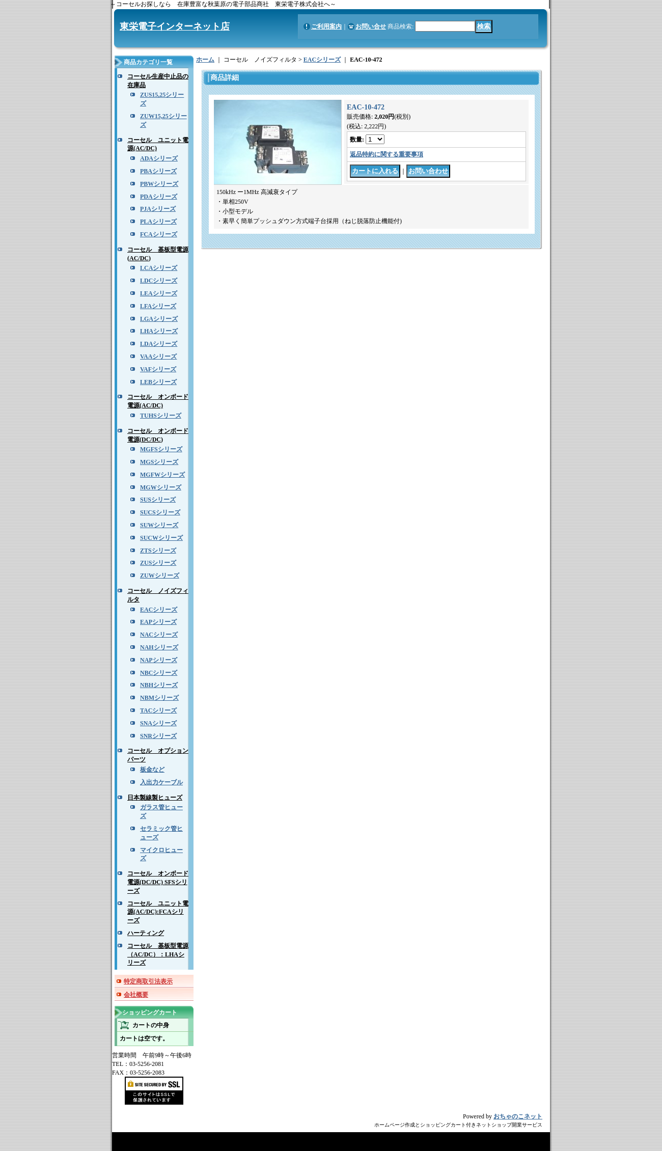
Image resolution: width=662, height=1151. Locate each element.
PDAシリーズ (158, 196)
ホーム (205, 59)
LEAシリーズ (158, 293)
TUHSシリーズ (160, 415)
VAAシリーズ (158, 356)
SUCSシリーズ (160, 512)
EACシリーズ (158, 609)
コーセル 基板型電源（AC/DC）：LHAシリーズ (157, 954)
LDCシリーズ (158, 280)
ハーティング (145, 933)
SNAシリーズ (158, 723)
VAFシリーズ (158, 369)
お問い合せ (370, 26)
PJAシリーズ (158, 208)
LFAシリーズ (158, 306)
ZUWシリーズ (159, 575)
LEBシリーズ (158, 382)
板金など (152, 769)
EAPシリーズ (158, 621)
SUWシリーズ (159, 525)
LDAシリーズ (158, 343)
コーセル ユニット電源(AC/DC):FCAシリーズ (157, 912)
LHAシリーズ (159, 331)
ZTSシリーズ (158, 550)
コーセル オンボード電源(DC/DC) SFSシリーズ (157, 882)
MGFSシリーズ (161, 449)
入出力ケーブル (161, 782)
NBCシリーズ (158, 672)
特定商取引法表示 (148, 981)
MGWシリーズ (160, 487)
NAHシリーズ (159, 647)
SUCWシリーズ (161, 537)
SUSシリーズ (158, 499)
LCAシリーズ (158, 267)
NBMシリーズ (159, 697)
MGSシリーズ (159, 461)
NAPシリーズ (158, 660)
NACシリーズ (159, 634)
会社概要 (136, 994)
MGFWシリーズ (162, 474)
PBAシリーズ (158, 171)
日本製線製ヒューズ (154, 797)
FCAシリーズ (158, 234)
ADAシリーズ (159, 158)
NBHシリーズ (159, 685)
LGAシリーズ (159, 318)
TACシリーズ (158, 710)
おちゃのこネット (517, 1116)
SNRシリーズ (158, 735)
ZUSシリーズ (158, 562)
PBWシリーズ (159, 183)
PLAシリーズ (158, 221)
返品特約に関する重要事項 (386, 154)
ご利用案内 (326, 26)
